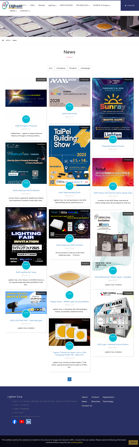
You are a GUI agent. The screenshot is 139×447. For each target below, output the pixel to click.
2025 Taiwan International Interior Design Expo (113, 193)
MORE (26, 118)
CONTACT (24, 11)
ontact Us (87, 406)
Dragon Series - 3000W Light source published (69, 302)
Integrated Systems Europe (113, 146)
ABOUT (22, 5)
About (85, 397)
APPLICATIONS (66, 5)
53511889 (18, 413)
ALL (51, 68)
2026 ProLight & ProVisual (26, 126)
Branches (95, 401)
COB (32, 5)
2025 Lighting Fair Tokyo (26, 272)
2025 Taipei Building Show (69, 192)
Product (73, 68)
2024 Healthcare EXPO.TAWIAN (69, 245)
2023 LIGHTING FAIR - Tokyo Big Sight (26, 320)
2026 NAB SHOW (69, 114)
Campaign (85, 68)
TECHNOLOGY (82, 5)
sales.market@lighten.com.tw (27, 416)
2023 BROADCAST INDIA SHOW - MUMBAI (113, 277)
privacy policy (77, 442)
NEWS (12, 11)
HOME (12, 5)
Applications (108, 397)
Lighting (51, 5)
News (84, 401)
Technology (108, 401)
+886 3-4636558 (21, 405)
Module (42, 5)
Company (60, 68)
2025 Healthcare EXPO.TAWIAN (26, 190)
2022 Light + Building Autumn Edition (113, 344)
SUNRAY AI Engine (101, 5)
